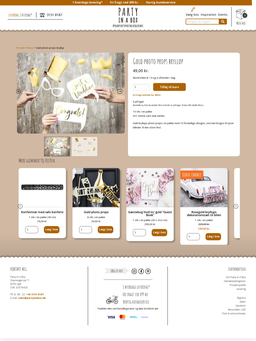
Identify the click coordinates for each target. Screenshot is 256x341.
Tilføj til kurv (169, 87)
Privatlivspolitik (238, 285)
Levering (241, 288)
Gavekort (241, 305)
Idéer (243, 301)
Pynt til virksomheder (234, 313)
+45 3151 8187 (35, 294)
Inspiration (208, 15)
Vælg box (192, 15)
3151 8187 (51, 15)
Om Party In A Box (236, 277)
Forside (20, 47)
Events (222, 15)
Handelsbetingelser (235, 281)
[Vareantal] (141, 87)
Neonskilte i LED (237, 309)
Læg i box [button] (51, 229)
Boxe (30, 47)
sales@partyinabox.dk (32, 297)
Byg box (241, 297)
